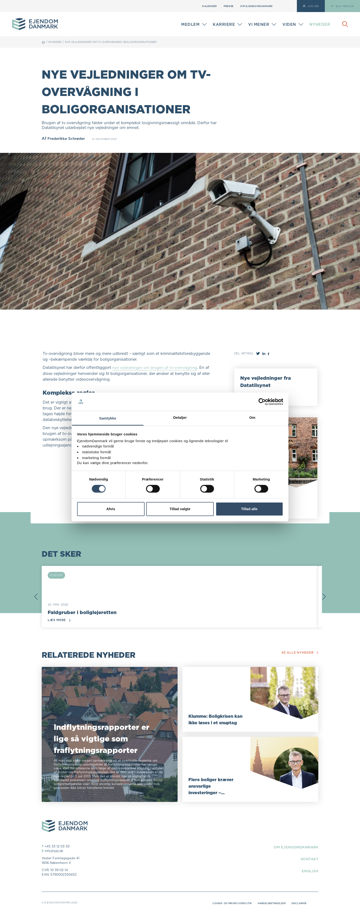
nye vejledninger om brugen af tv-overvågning (156, 367)
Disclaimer (298, 903)
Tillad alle (249, 509)
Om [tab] (252, 418)
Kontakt (308, 859)
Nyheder (319, 24)
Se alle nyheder (299, 653)
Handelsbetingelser (268, 903)
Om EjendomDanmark (256, 6)
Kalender (209, 6)
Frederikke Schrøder (67, 138)
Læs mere (59, 620)
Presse (229, 6)
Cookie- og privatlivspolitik (226, 903)
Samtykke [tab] (107, 418)
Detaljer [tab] (180, 418)
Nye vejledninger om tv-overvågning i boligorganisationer (118, 42)
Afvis (110, 509)
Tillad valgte (180, 509)
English (309, 871)
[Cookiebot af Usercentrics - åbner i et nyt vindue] (262, 401)
